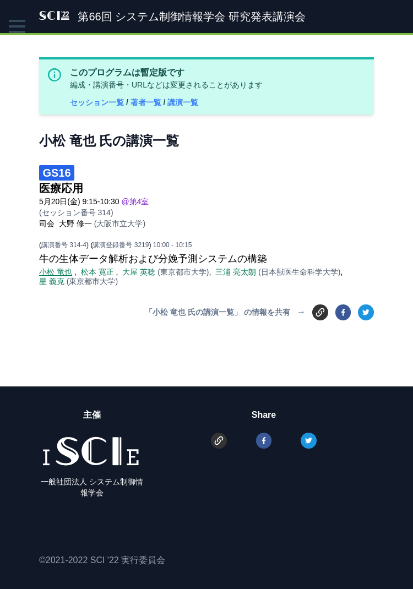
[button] (17, 26)
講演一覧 (182, 102)
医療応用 (61, 188)
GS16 (56, 173)
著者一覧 (147, 102)
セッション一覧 (98, 102)
